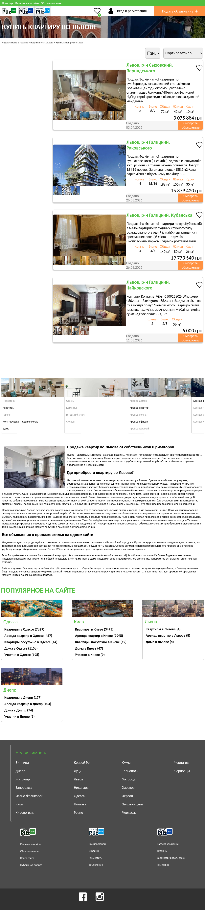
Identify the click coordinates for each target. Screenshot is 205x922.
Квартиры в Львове (163, 629)
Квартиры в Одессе (24, 629)
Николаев (81, 787)
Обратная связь (51, 3)
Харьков (128, 787)
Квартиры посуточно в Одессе (30, 642)
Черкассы (129, 812)
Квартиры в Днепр (22, 697)
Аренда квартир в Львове (168, 635)
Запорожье (24, 787)
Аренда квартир (139, 407)
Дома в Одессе (20, 648)
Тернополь (130, 771)
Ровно (78, 812)
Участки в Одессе (21, 655)
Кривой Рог (82, 762)
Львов (78, 779)
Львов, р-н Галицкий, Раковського (148, 145)
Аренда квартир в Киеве (99, 636)
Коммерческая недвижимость (20, 421)
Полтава (80, 804)
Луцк (77, 771)
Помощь (7, 3)
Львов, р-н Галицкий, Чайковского (148, 285)
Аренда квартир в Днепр (27, 704)
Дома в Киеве (89, 648)
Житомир (23, 779)
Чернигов (181, 762)
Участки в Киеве (90, 655)
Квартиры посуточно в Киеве (100, 642)
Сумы (126, 762)
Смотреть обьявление (190, 125)
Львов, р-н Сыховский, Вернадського (149, 68)
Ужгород (128, 779)
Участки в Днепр (19, 716)
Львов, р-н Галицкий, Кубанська (159, 215)
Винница (22, 762)
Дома (6, 428)
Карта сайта (27, 858)
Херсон (127, 796)
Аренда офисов (139, 421)
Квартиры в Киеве (94, 629)
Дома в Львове (160, 642)
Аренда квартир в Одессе (28, 636)
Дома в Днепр (18, 710)
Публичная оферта (31, 865)
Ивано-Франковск (29, 796)
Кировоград (25, 812)
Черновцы (182, 771)
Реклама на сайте (27, 3)
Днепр (20, 771)
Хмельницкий (132, 804)
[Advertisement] (129, 359)
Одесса (79, 796)
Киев (19, 804)
